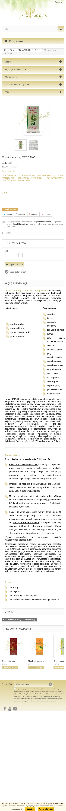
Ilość (6, 251)
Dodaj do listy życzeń (17, 272)
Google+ (33, 214)
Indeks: (4, 163)
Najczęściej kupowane (17, 69)
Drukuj (8, 233)
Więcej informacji (45, 809)
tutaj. (29, 540)
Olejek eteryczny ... (10, 661)
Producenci (11, 77)
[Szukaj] (61, 29)
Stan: (4, 167)
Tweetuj (8, 214)
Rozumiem (30, 809)
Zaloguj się (59, 2)
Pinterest (46, 214)
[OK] (50, 684)
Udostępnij (20, 214)
